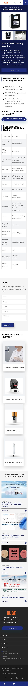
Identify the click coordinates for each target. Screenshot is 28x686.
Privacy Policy (12, 673)
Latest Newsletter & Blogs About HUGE (14, 476)
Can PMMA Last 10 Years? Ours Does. (12, 568)
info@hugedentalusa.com (11, 653)
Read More (14, 511)
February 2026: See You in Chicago (13, 598)
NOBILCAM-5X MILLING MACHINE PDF (14, 119)
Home (5, 8)
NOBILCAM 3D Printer (13, 431)
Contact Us (12, 628)
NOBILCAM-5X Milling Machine (12, 10)
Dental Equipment (14, 8)
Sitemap (3, 673)
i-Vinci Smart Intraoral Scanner (14, 368)
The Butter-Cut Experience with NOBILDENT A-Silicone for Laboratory (12, 537)
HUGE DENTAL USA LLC (14, 668)
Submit (7, 325)
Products (4, 635)
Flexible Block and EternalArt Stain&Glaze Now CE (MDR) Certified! (11, 505)
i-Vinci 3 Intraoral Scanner (14, 462)
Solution (3, 639)
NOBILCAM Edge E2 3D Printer (14, 399)
